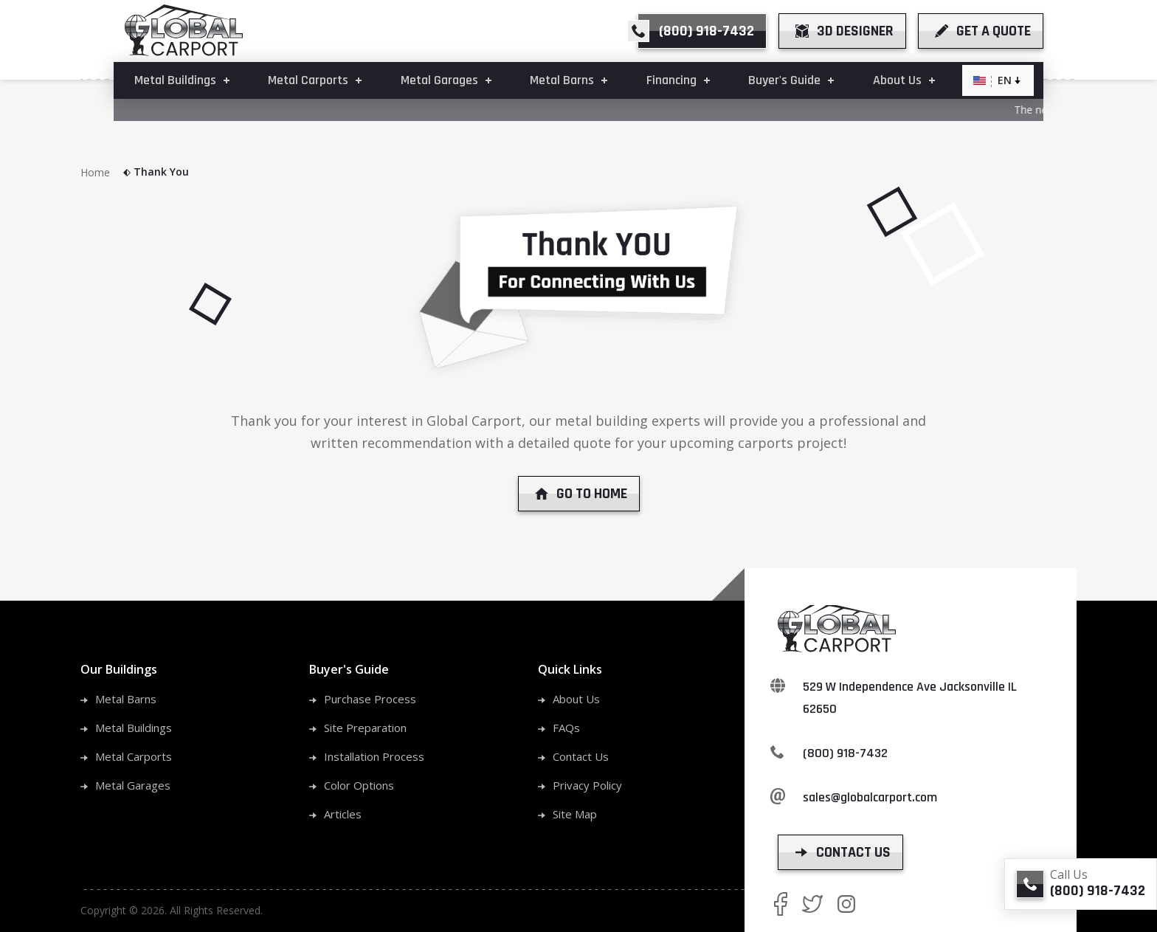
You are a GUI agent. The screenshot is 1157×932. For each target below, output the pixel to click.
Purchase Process (370, 698)
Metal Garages (132, 785)
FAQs (566, 727)
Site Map (575, 814)
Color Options (359, 785)
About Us (576, 698)
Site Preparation (365, 727)
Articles (343, 814)
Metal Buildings (133, 727)
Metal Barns (125, 698)
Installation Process (374, 756)
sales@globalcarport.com (870, 797)
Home (106, 172)
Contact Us (581, 756)
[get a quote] (980, 31)
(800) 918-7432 (845, 753)
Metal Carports (133, 756)
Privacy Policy (587, 785)
